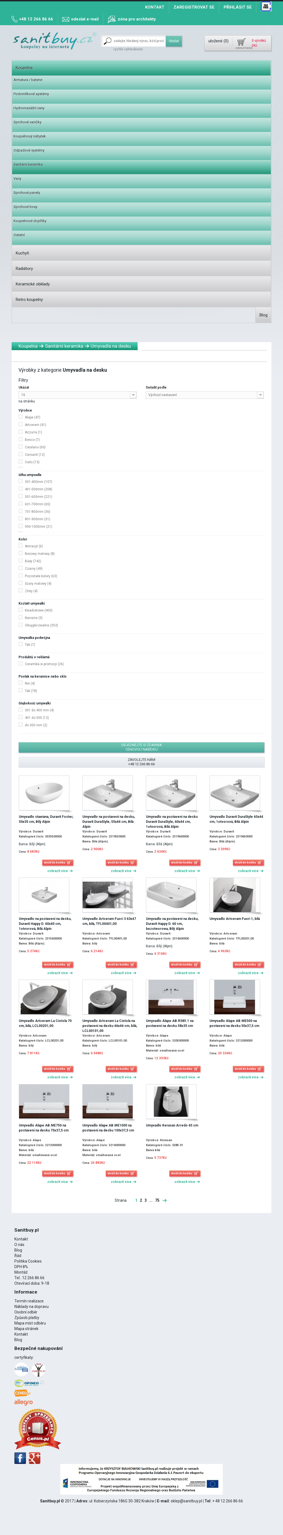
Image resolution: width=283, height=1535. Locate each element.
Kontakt (154, 7)
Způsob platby (26, 1317)
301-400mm (38, 482)
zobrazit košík (243, 48)
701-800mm (37, 512)
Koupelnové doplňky (30, 221)
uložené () (218, 40)
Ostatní (19, 235)
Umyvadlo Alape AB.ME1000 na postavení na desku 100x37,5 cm (108, 1127)
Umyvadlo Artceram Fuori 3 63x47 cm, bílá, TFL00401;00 (109, 921)
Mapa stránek (26, 1328)
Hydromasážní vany (29, 108)
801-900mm (37, 519)
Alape (32, 417)
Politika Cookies (28, 1261)
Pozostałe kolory (41, 576)
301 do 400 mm (39, 710)
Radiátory (24, 268)
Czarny (34, 569)
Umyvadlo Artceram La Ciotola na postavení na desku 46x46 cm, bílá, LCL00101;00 (109, 1026)
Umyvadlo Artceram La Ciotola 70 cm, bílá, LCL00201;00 (45, 1023)
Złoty (31, 591)
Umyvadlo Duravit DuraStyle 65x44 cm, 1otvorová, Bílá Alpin (236, 819)
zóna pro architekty (137, 19)
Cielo (32, 462)
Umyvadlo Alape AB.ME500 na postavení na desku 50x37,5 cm (234, 1023)
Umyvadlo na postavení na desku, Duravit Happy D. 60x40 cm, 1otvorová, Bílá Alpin (45, 924)
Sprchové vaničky (27, 122)
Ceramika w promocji (44, 664)
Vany (17, 178)
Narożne (34, 618)
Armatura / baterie (28, 80)
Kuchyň (22, 253)
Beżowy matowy (40, 554)
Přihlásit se (238, 7)
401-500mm (38, 489)
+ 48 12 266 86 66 (227, 1501)
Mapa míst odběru (30, 1323)
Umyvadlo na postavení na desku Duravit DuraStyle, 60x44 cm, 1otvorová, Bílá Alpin (172, 822)
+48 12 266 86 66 (36, 19)
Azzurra (33, 432)
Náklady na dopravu (31, 1306)
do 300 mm (36, 725)
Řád (17, 1255)
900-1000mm (38, 527)
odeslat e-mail (85, 19)
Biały (33, 561)
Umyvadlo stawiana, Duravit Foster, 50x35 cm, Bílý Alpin (46, 819)
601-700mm (37, 504)
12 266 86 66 (33, 1278)
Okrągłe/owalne (41, 625)
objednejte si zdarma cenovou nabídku (141, 747)
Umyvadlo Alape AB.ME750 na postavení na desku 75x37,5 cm (44, 1127)
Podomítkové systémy (31, 94)
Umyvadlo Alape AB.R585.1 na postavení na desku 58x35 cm (169, 1023)
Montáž (21, 1272)
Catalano (35, 447)
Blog (264, 315)
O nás (19, 1244)
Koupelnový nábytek (30, 136)
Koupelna (24, 67)
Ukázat (24, 387)
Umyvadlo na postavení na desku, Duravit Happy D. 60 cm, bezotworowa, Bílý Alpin (172, 924)
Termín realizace (29, 1301)
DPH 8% (21, 1267)
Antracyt (34, 546)
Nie (30, 683)
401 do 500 (37, 718)
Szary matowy (38, 584)
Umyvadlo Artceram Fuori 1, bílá (234, 919)
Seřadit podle (156, 387)
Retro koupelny (29, 299)
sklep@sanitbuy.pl (186, 1501)
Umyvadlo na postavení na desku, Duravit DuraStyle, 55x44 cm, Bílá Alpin (108, 822)
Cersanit (35, 455)
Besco (32, 440)
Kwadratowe (39, 610)
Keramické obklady (33, 284)
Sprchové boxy (25, 207)
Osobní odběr (25, 1312)
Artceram (35, 425)
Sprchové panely (27, 193)
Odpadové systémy (29, 150)
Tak (30, 645)
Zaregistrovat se (194, 7)
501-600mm (38, 497)
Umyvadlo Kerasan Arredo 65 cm (172, 1125)
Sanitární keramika (28, 164)
